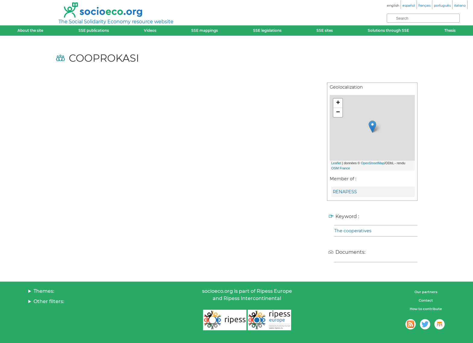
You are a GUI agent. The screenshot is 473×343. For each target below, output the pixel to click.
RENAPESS (345, 191)
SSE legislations (267, 30)
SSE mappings (204, 30)
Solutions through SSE (388, 30)
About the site (30, 30)
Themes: (43, 291)
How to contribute (426, 309)
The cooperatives (352, 231)
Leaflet (336, 163)
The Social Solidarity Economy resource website (116, 21)
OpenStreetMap (372, 163)
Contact (426, 300)
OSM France (340, 168)
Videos (150, 30)
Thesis (450, 30)
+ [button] (338, 103)
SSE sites (324, 30)
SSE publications (93, 30)
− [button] (338, 112)
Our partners (425, 292)
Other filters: (48, 301)
